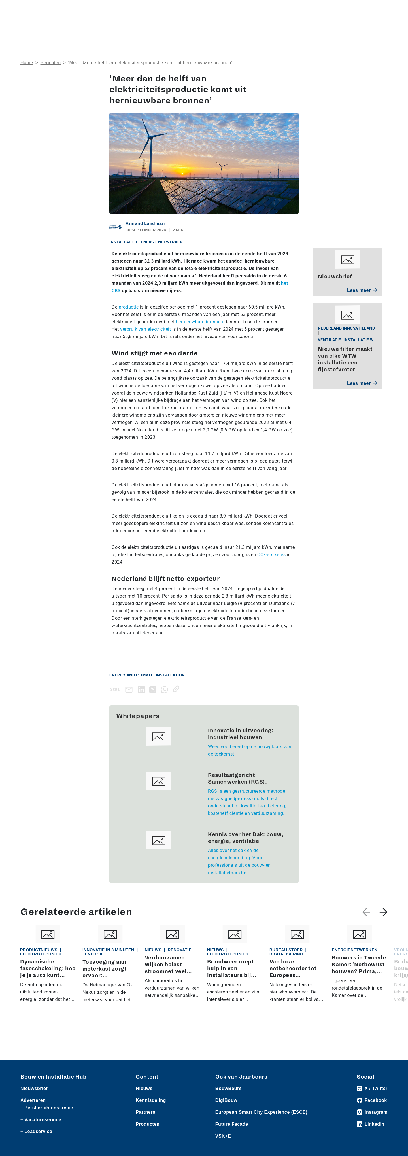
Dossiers (260, 26)
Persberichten (102, 9)
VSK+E (223, 1136)
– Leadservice (36, 1131)
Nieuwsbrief (375, 26)
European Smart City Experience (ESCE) (261, 1112)
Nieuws (27, 9)
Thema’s (297, 26)
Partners (145, 1112)
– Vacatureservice (40, 1119)
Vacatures (128, 9)
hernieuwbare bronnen (199, 321)
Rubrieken (220, 26)
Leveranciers (73, 9)
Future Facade (231, 1124)
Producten (47, 9)
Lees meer (362, 290)
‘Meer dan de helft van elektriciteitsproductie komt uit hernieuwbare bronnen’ (150, 62)
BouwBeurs (228, 1088)
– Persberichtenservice (46, 1107)
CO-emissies (271, 554)
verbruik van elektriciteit (145, 329)
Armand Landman (145, 223)
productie (129, 307)
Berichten (51, 62)
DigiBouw (226, 1100)
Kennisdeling (337, 26)
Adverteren (307, 9)
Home (26, 62)
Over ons (188, 26)
